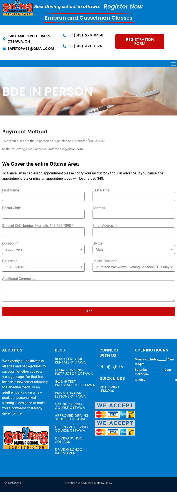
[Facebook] (102, 367)
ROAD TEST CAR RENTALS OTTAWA (70, 360)
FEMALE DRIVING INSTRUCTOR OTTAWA (74, 372)
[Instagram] (108, 367)
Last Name (101, 190)
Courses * (9, 261)
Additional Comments (18, 279)
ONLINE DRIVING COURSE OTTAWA (70, 406)
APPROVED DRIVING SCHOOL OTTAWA (72, 417)
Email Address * (105, 225)
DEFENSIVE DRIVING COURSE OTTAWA (71, 428)
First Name (10, 190)
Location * (10, 243)
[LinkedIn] (120, 367)
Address (99, 208)
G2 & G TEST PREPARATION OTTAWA (75, 383)
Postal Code (11, 208)
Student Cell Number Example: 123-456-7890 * (37, 225)
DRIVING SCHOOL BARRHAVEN (69, 451)
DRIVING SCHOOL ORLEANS (69, 440)
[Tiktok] (114, 367)
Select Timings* (105, 261)
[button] (173, 63)
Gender (98, 243)
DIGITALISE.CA (104, 483)
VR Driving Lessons (109, 389)
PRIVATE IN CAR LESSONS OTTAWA (70, 394)
